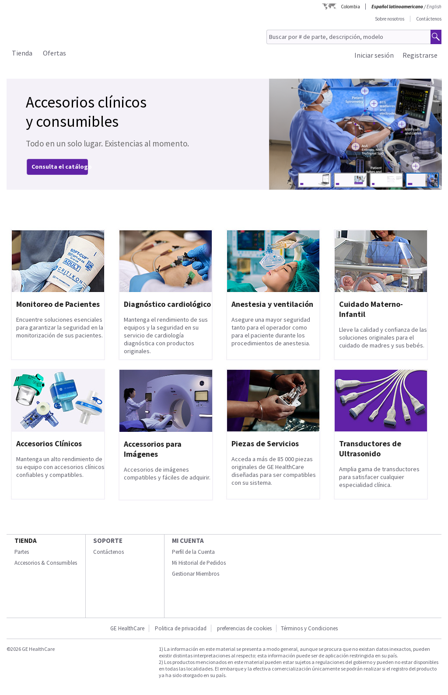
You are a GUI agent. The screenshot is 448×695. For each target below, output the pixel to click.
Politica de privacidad (180, 628)
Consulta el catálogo (62, 166)
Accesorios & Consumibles (45, 562)
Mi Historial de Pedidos (199, 562)
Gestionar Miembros (195, 573)
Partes (21, 552)
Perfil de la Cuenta (193, 552)
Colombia (350, 6)
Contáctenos (428, 19)
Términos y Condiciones (309, 628)
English (434, 6)
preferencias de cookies (244, 628)
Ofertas (54, 53)
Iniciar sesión (374, 55)
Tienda (22, 53)
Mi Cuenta (188, 540)
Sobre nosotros (389, 19)
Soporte (107, 540)
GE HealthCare (127, 628)
